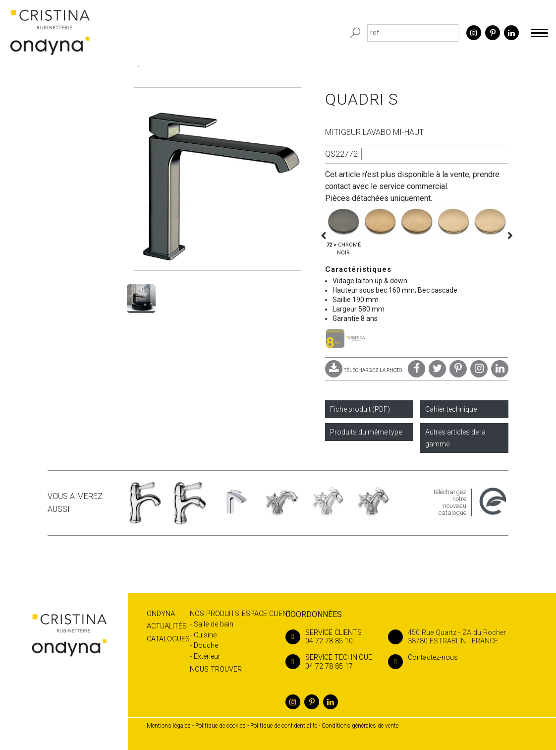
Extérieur (207, 656)
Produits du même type (366, 432)
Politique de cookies (220, 725)
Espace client (267, 614)
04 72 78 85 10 (328, 636)
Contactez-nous (423, 657)
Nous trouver (216, 669)
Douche (206, 645)
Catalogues (168, 639)
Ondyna (161, 614)
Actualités (167, 626)
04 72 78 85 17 (328, 661)
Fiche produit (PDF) (360, 409)
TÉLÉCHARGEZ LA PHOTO (363, 370)
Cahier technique (451, 409)
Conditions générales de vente (360, 725)
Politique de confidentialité (283, 725)
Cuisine (205, 635)
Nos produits (214, 614)
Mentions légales (169, 725)
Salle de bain (213, 624)
